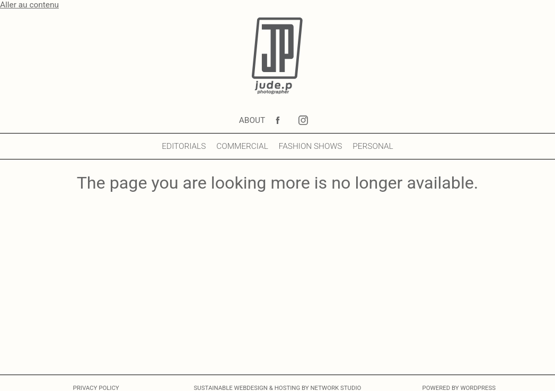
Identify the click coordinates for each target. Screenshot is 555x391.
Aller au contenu (29, 5)
